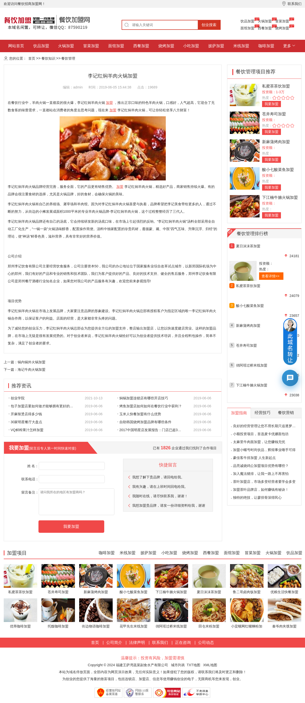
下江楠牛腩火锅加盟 (280, 197)
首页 (31, 58)
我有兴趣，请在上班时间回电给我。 (160, 487)
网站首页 (16, 46)
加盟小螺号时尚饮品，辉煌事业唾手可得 (264, 450)
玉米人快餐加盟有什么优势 (139, 414)
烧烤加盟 (282, 28)
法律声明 (137, 642)
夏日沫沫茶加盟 (248, 246)
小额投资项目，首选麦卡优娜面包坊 (261, 434)
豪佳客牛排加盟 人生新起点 (254, 458)
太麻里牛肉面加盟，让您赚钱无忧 (259, 442)
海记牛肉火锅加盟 (31, 370)
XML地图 (210, 665)
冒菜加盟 (282, 21)
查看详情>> (270, 276)
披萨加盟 (216, 46)
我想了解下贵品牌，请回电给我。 (158, 477)
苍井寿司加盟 (274, 114)
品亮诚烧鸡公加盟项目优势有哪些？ (261, 466)
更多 (287, 46)
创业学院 (17, 398)
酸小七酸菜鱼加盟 (278, 169)
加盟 (109, 103)
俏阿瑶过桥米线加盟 (251, 365)
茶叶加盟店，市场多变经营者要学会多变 (264, 482)
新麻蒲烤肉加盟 (276, 142)
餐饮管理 (68, 58)
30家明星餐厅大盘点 (25, 422)
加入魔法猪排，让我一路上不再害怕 (261, 474)
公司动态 (206, 642)
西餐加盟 (265, 28)
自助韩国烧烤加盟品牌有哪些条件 (144, 422)
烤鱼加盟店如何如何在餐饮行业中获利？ (149, 406)
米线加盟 (241, 46)
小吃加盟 (191, 46)
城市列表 (178, 665)
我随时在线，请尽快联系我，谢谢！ (160, 496)
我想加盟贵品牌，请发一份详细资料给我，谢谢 (168, 505)
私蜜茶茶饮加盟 (276, 86)
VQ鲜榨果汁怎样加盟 (26, 430)
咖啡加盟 (266, 46)
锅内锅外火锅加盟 (31, 362)
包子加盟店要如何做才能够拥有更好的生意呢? (44, 406)
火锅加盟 (265, 21)
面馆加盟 (247, 28)
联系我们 (160, 642)
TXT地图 (193, 665)
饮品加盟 (247, 21)
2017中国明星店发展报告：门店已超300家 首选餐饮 (152, 430)
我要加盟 (271, 104)
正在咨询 (183, 642)
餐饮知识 (48, 58)
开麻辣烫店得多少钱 (25, 414)
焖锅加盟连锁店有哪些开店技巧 (142, 398)
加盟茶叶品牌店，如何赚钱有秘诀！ (261, 490)
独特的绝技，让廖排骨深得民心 (257, 497)
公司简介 (114, 642)
